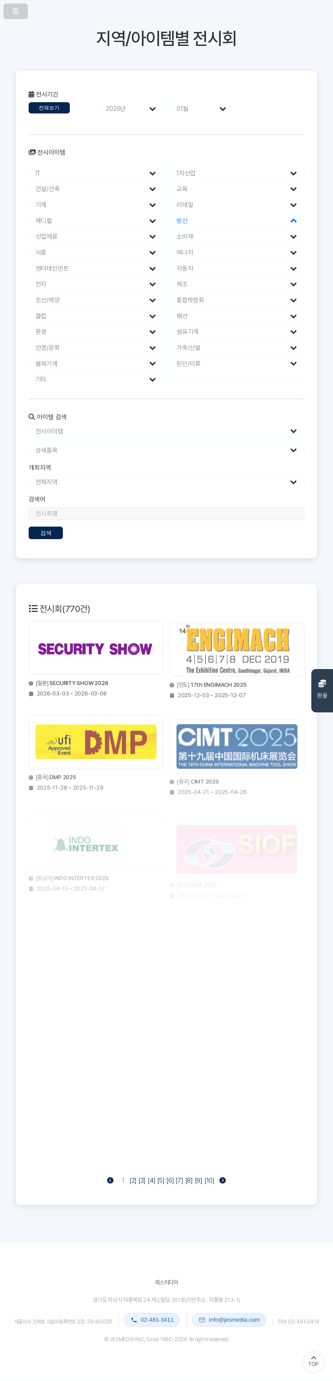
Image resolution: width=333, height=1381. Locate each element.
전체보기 (49, 107)
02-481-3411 (152, 1319)
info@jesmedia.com (229, 1319)
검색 (46, 533)
